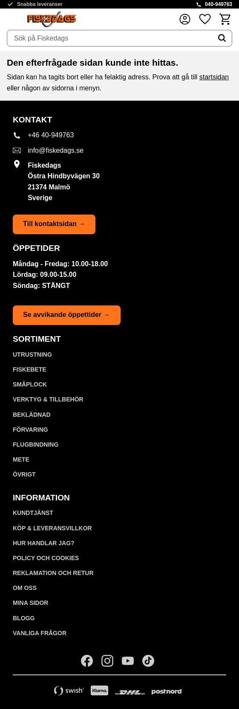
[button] (205, 19)
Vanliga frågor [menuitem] (39, 633)
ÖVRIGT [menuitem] (24, 474)
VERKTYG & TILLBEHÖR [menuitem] (48, 399)
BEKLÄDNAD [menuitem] (32, 414)
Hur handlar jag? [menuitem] (44, 543)
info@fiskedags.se (56, 150)
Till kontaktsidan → (54, 223)
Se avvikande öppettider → (66, 314)
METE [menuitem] (21, 459)
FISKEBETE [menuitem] (29, 369)
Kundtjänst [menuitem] (33, 512)
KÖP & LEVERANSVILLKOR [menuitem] (52, 528)
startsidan (214, 77)
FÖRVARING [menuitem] (30, 429)
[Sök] (222, 38)
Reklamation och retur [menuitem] (53, 573)
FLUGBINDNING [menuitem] (35, 444)
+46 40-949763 (51, 135)
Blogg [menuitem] (24, 618)
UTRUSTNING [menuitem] (32, 354)
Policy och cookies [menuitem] (46, 558)
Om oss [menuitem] (25, 587)
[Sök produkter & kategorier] (109, 38)
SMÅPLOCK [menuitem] (30, 384)
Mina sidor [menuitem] (30, 602)
